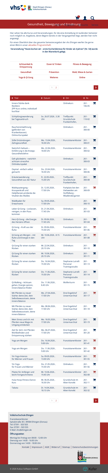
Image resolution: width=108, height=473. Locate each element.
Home (58, 25)
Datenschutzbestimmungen (85, 447)
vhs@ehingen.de (24, 430)
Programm (69, 25)
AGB (47, 447)
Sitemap (66, 447)
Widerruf (55, 447)
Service (95, 25)
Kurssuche (83, 25)
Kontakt (25, 447)
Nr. (86, 98)
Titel (15, 98)
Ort (66, 98)
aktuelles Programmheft (39, 45)
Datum (45, 98)
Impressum (37, 447)
